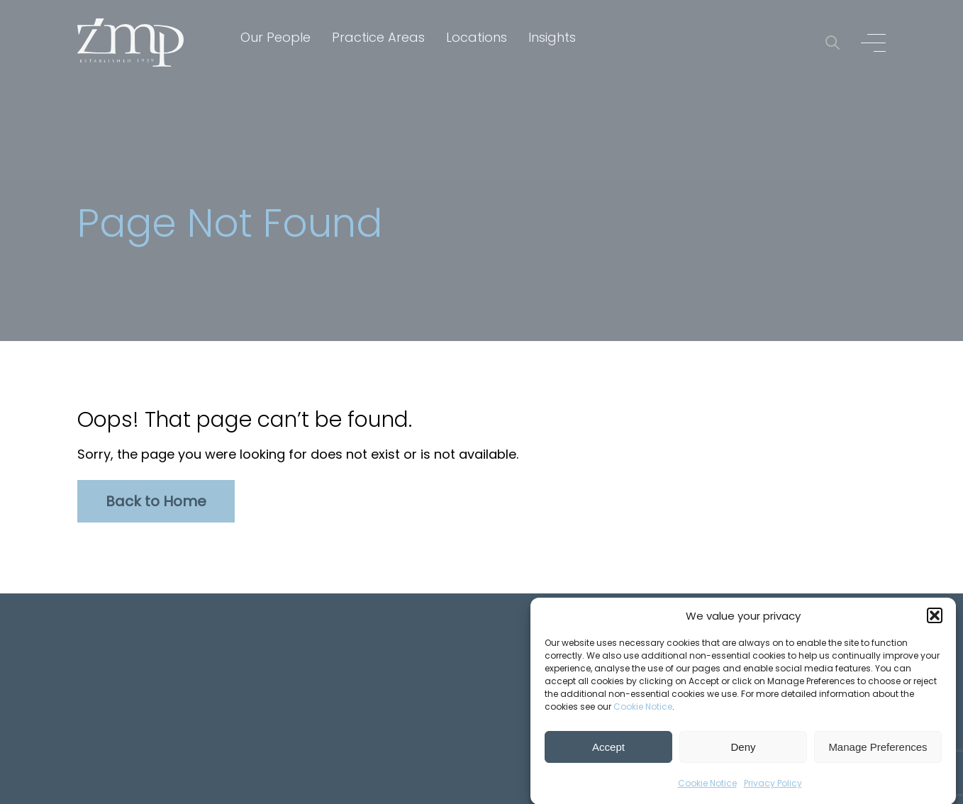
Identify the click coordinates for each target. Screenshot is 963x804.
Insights (552, 37)
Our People (275, 37)
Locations (476, 37)
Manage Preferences (877, 748)
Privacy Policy (773, 785)
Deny (742, 748)
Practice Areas (378, 37)
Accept (608, 748)
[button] (935, 617)
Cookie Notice (642, 709)
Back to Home (156, 501)
